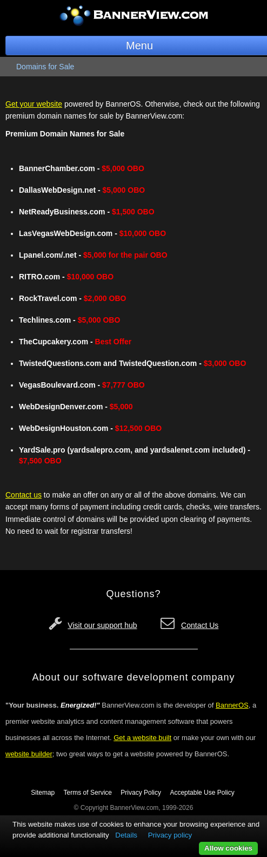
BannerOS (232, 705)
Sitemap (43, 792)
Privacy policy (170, 835)
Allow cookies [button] (228, 848)
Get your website (33, 104)
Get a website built (142, 738)
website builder (28, 754)
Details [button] (126, 835)
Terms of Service (88, 792)
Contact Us (199, 625)
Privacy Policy (141, 792)
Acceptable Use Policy (202, 792)
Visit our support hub (102, 625)
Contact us (23, 494)
